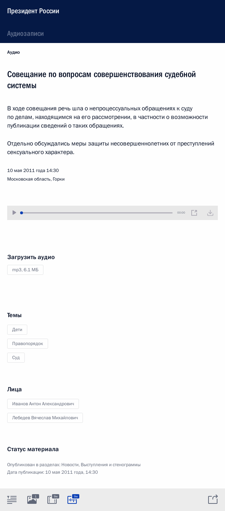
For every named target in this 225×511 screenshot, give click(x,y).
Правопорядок (27, 343)
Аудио (13, 52)
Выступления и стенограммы (111, 465)
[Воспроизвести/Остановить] (14, 212)
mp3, (25, 270)
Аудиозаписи (25, 33)
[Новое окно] (194, 213)
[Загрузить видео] (210, 212)
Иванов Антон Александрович (43, 404)
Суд (16, 357)
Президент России (33, 10)
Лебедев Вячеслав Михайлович (45, 418)
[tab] (12, 499)
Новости (70, 465)
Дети (17, 329)
